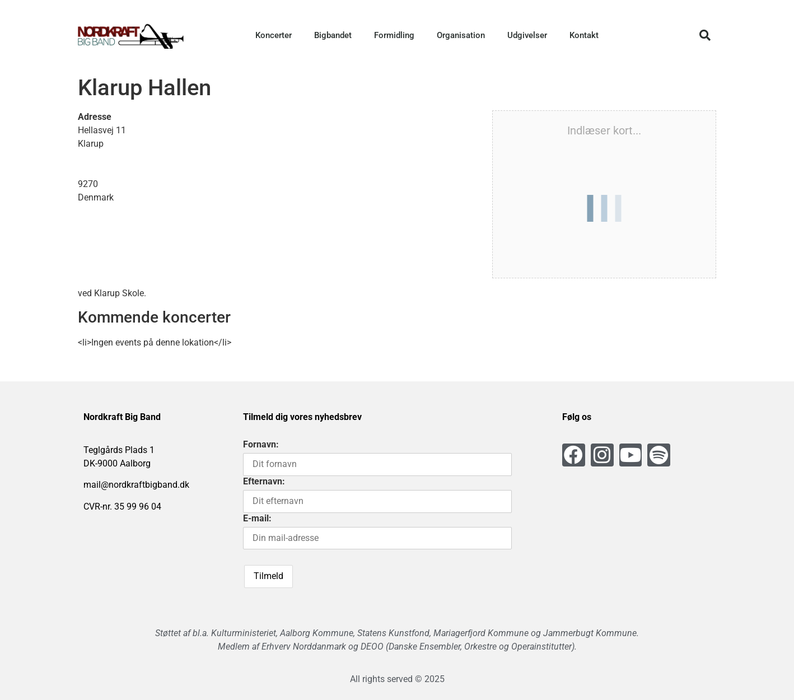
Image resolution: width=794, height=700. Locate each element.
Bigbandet (333, 35)
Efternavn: (264, 481)
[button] (705, 35)
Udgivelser (527, 35)
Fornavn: (261, 444)
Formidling (394, 35)
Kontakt (584, 35)
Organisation (461, 35)
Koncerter (273, 35)
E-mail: (257, 518)
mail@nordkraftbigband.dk (136, 484)
